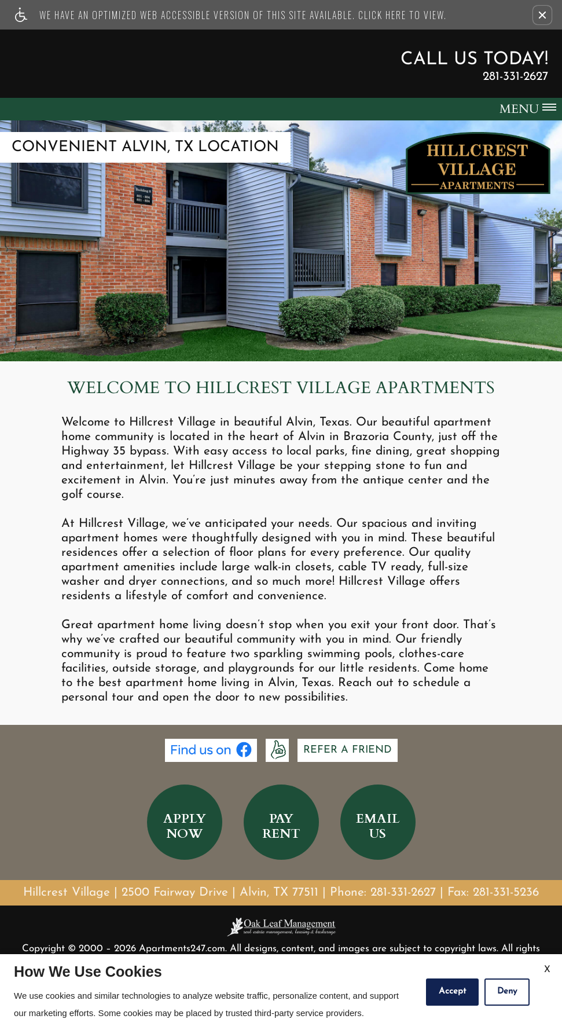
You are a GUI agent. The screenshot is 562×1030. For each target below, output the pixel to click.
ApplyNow (184, 826)
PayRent (281, 826)
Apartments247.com (182, 949)
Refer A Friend (347, 750)
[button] (542, 15)
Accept (452, 991)
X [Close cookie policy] (547, 969)
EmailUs (378, 826)
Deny (507, 991)
